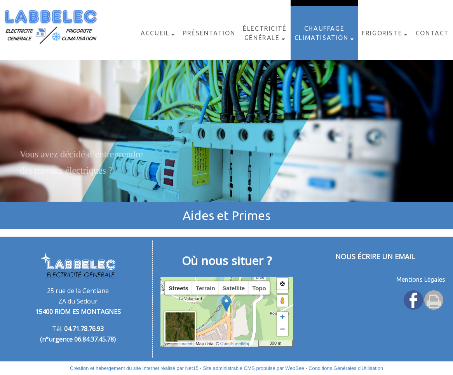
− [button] (282, 330)
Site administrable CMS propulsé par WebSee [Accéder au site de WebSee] (253, 368)
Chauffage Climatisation (321, 33)
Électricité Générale (265, 33)
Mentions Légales (420, 279)
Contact (432, 33)
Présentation (209, 33)
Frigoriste (382, 33)
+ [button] (282, 318)
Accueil (155, 33)
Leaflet (185, 343)
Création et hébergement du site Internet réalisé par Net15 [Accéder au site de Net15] (134, 368)
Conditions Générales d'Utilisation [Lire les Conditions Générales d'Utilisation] (345, 368)
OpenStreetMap (235, 343)
